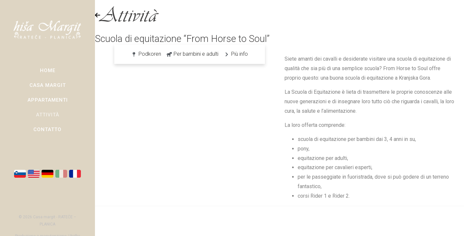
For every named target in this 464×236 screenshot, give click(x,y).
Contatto (47, 129)
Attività (47, 115)
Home (47, 70)
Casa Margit (47, 85)
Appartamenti (48, 100)
